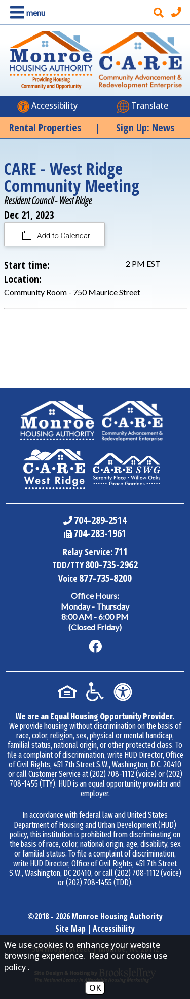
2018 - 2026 (52, 916)
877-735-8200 (105, 578)
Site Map (70, 928)
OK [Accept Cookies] (95, 987)
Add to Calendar (63, 235)
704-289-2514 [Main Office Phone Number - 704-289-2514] (100, 520)
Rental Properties (45, 127)
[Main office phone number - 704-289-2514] (177, 12)
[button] (25, 12)
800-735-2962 (111, 565)
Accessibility (114, 928)
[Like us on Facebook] (95, 646)
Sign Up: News (145, 127)
